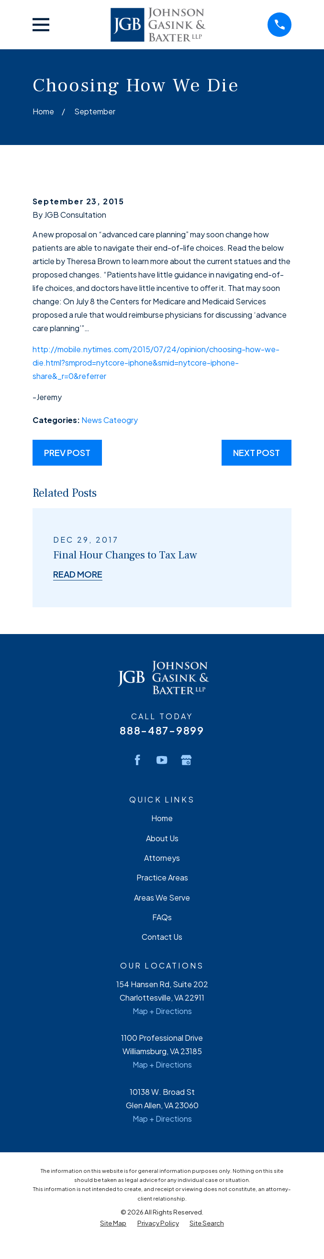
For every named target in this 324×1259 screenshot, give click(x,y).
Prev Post (67, 452)
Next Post (256, 452)
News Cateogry (109, 420)
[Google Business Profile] (186, 760)
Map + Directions (162, 1011)
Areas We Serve (162, 897)
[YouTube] (161, 760)
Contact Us (162, 937)
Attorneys (162, 858)
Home (162, 818)
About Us (162, 838)
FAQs (162, 917)
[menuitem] (113, 1222)
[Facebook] (137, 760)
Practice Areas (162, 877)
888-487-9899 (162, 730)
